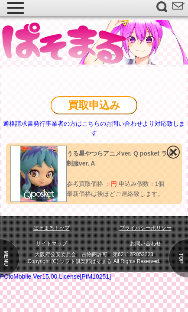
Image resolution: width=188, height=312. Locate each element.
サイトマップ (51, 243)
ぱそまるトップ (51, 228)
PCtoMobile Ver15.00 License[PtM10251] (55, 276)
